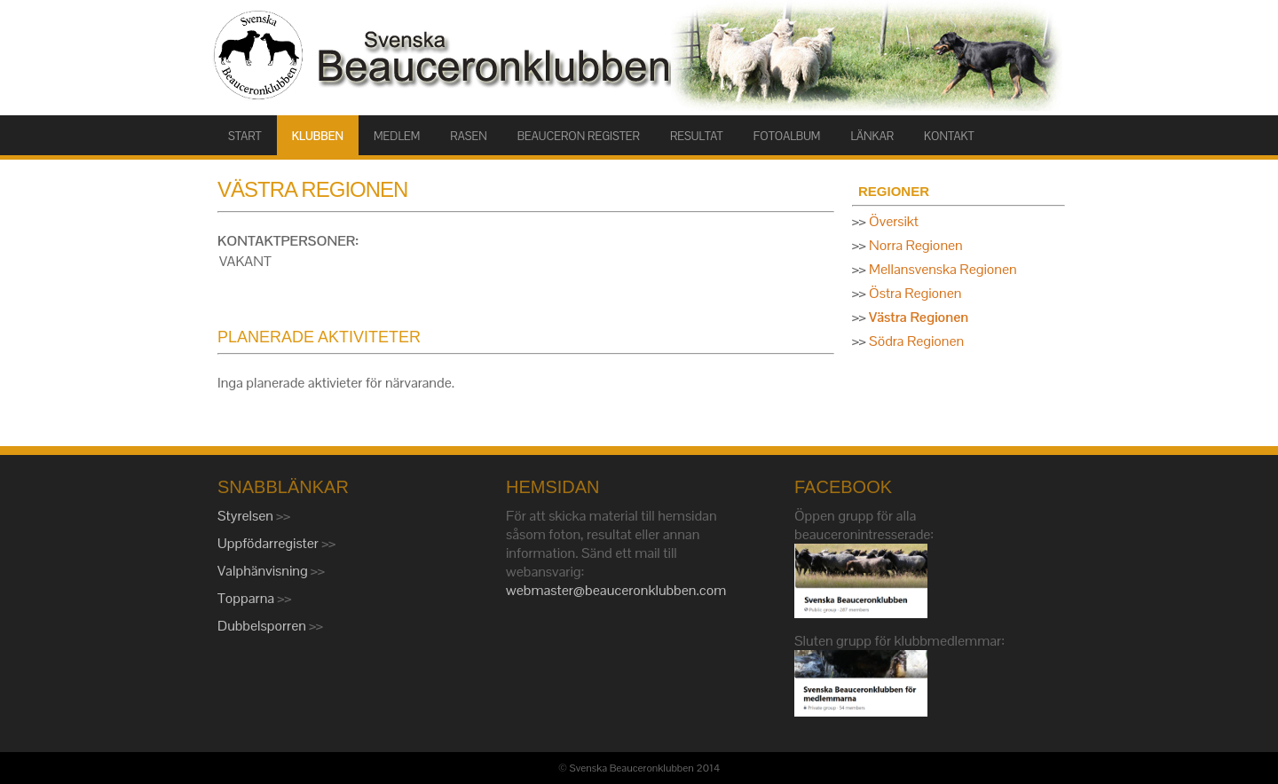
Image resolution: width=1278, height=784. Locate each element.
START (245, 136)
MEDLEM (397, 136)
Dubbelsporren (263, 625)
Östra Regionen (915, 293)
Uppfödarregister (269, 543)
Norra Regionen (916, 245)
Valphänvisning (264, 570)
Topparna (247, 598)
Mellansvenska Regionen (943, 269)
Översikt (894, 221)
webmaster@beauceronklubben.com (616, 590)
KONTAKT (949, 136)
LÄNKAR (872, 136)
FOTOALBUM (787, 136)
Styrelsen (246, 515)
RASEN (468, 136)
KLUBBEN (317, 136)
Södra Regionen (916, 341)
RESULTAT (696, 136)
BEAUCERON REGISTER (578, 136)
